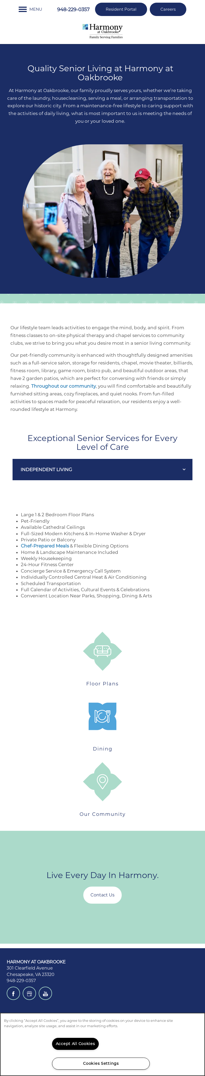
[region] (102, 1044)
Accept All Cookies (75, 1043)
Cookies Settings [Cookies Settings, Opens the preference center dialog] (101, 1063)
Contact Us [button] (102, 895)
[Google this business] (29, 993)
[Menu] (30, 9)
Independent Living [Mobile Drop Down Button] (46, 469)
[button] (121, 9)
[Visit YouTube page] (45, 993)
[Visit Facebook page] (13, 993)
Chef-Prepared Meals (45, 546)
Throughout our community (63, 386)
